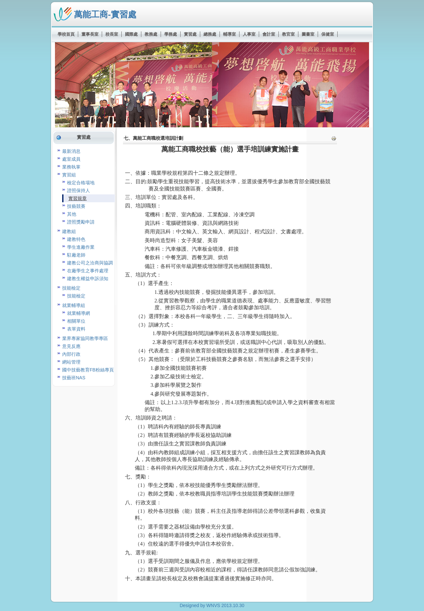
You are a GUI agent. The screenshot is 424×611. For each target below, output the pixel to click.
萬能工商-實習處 (105, 14)
